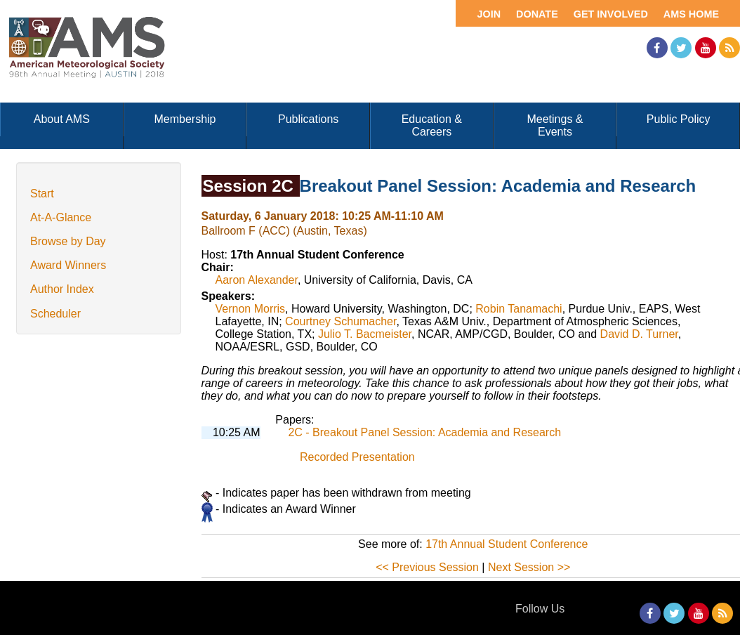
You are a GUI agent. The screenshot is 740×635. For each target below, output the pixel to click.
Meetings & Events (555, 125)
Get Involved (611, 14)
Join (489, 14)
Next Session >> (529, 567)
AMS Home (691, 14)
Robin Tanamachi (518, 309)
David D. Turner (639, 334)
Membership (185, 119)
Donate (537, 14)
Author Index (62, 289)
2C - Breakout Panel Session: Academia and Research (424, 432)
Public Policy (679, 119)
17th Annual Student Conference (506, 544)
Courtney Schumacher (340, 321)
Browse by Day (68, 241)
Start (42, 193)
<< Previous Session (427, 567)
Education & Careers (432, 125)
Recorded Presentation (357, 457)
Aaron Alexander (257, 280)
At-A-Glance (60, 217)
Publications (308, 119)
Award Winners (68, 265)
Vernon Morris (251, 309)
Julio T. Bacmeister (364, 334)
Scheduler (55, 314)
